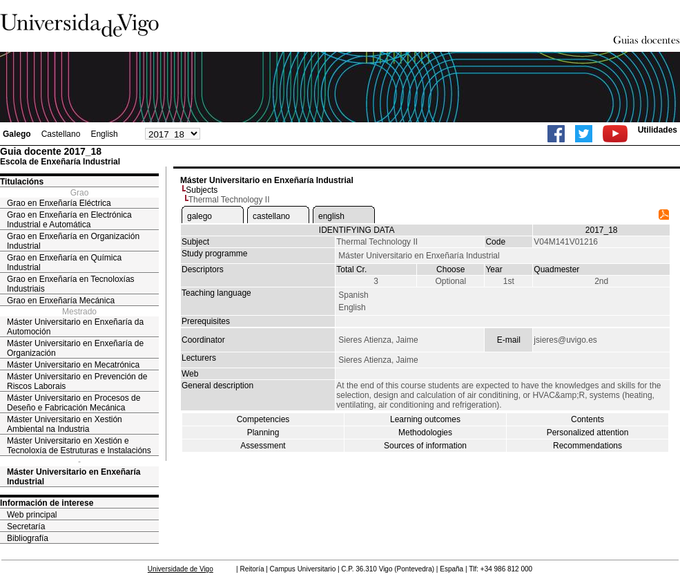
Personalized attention (588, 432)
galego (199, 216)
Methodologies (425, 432)
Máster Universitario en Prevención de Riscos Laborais (77, 381)
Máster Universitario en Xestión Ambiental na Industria (64, 424)
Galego (17, 134)
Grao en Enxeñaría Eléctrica (59, 203)
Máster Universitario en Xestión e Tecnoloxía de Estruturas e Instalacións (79, 445)
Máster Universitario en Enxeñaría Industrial (73, 476)
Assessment (262, 445)
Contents (587, 419)
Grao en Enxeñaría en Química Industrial (64, 262)
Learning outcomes (425, 419)
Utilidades (657, 130)
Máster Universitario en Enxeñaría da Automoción (75, 326)
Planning (263, 432)
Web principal (32, 515)
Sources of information (425, 445)
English (103, 134)
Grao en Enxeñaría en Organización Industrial (73, 241)
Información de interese (46, 503)
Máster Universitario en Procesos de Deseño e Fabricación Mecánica (73, 402)
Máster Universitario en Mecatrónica (73, 365)
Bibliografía (27, 538)
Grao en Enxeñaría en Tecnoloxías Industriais (71, 284)
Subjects (201, 190)
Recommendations (587, 445)
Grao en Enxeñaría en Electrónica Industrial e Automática (69, 219)
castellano (271, 216)
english (331, 216)
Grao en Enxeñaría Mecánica (61, 300)
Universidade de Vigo (180, 569)
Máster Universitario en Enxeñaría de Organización (75, 348)
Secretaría (26, 526)
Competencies (263, 419)
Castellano (61, 134)
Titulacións (21, 182)
